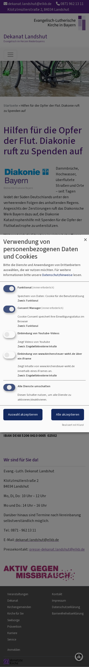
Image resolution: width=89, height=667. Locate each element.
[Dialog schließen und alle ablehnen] (85, 238)
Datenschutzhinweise (57, 275)
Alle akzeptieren (67, 414)
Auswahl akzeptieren (23, 414)
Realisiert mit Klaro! (73, 425)
